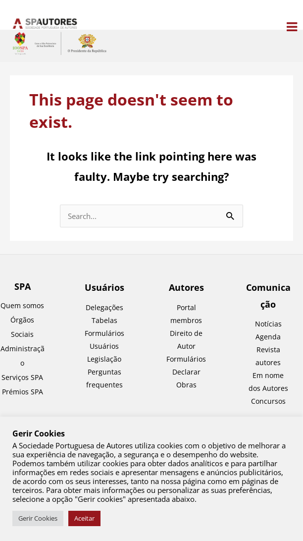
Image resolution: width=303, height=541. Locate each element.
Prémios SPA (22, 391)
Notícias (268, 323)
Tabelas (104, 320)
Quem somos (22, 305)
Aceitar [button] (84, 518)
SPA (22, 286)
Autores (186, 287)
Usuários (104, 287)
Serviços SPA (22, 377)
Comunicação (268, 295)
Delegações (104, 307)
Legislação (104, 359)
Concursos (268, 401)
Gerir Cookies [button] (37, 518)
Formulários (186, 359)
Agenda (268, 336)
